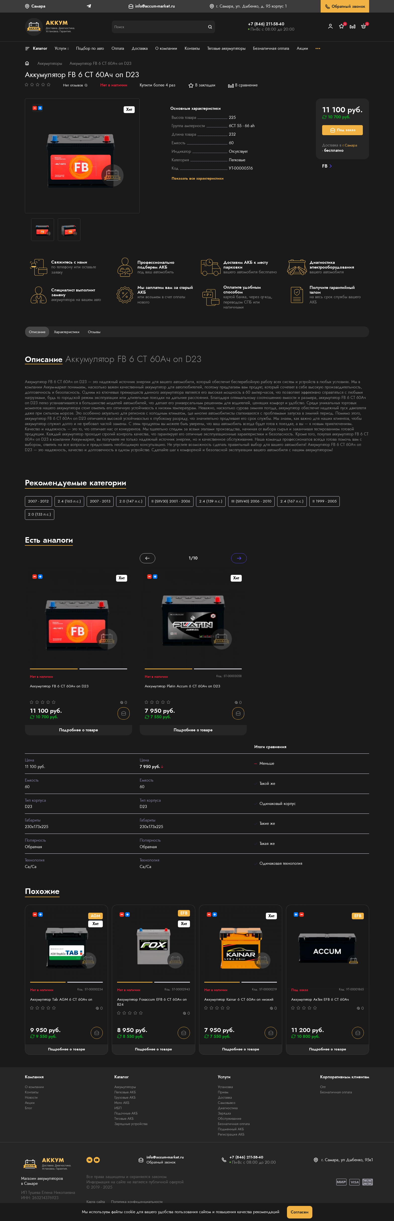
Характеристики (69, 332)
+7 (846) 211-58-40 (266, 24)
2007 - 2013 (102, 501)
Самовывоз (226, 1104)
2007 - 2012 (39, 501)
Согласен (300, 1212)
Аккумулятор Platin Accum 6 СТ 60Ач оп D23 (185, 687)
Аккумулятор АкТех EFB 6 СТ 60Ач (321, 1000)
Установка (225, 1088)
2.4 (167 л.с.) (300, 501)
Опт (323, 1088)
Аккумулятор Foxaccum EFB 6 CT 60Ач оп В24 (151, 1003)
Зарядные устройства (130, 1125)
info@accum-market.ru (155, 6)
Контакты (31, 1093)
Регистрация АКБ (231, 1135)
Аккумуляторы (49, 63)
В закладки (202, 85)
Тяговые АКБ (124, 1120)
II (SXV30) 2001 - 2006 (175, 501)
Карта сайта (96, 1203)
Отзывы (97, 332)
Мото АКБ (121, 1104)
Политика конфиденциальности (141, 1203)
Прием (223, 1093)
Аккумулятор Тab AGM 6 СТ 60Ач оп (62, 1000)
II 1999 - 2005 (333, 501)
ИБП (118, 1109)
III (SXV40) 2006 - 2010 (259, 501)
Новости (31, 1098)
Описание (38, 332)
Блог (28, 1109)
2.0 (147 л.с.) (134, 501)
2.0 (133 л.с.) (40, 515)
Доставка (225, 1098)
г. (350, 145)
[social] (89, 1162)
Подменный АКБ (231, 1130)
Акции (30, 1104)
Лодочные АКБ (126, 1114)
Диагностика (228, 1109)
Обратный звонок (344, 7)
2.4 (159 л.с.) (217, 501)
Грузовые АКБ (125, 1098)
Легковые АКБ (125, 1093)
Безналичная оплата (234, 1125)
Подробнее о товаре (66, 1050)
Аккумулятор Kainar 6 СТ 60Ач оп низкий (234, 1003)
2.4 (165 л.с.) (70, 501)
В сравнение (243, 85)
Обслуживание (229, 1120)
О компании (34, 1088)
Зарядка (224, 1114)
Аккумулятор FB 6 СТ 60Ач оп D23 (61, 687)
